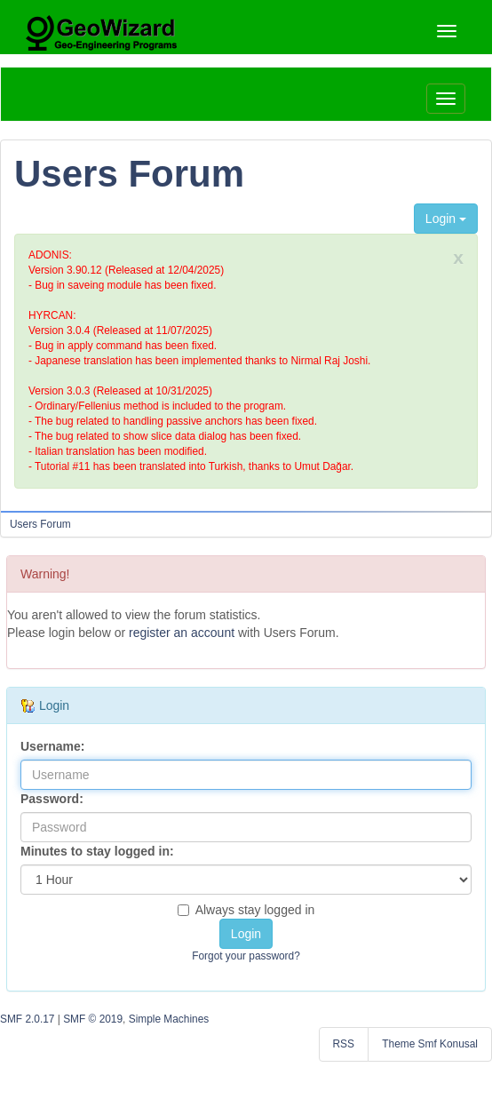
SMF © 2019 (93, 1019)
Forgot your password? (246, 956)
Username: (52, 746)
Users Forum (129, 174)
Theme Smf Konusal (430, 1044)
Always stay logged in (246, 910)
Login (445, 218)
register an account (181, 632)
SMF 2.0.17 (27, 1019)
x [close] (458, 257)
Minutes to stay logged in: (97, 851)
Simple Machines (169, 1019)
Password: (51, 799)
